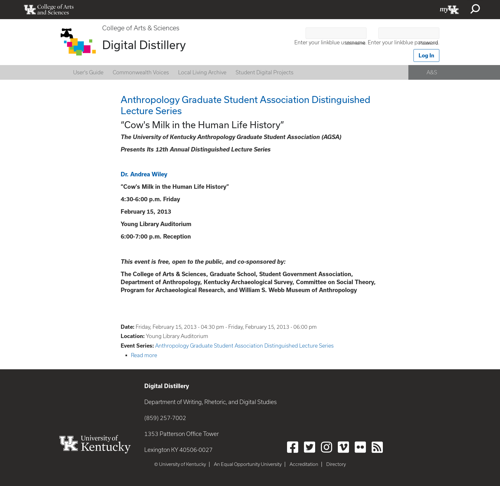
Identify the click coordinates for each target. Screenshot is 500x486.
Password (428, 43)
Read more (144, 355)
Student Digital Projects (264, 72)
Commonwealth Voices (141, 72)
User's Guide (88, 72)
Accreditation (304, 464)
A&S (432, 72)
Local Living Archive (202, 72)
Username (355, 43)
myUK (449, 9)
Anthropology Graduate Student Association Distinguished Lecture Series (244, 346)
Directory (336, 464)
